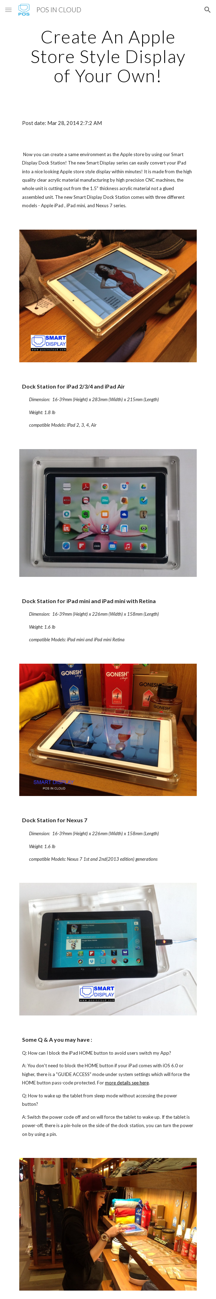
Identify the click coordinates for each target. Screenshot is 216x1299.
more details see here (127, 1082)
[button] (8, 9)
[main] (108, 56)
